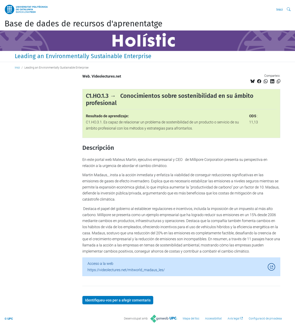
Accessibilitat (213, 318)
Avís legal (233, 318)
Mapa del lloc (191, 318)
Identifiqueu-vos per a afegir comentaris (118, 300)
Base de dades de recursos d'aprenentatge (83, 24)
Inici (279, 9)
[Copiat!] (278, 81)
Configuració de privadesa (265, 318)
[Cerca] (288, 9)
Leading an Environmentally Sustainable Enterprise (83, 56)
